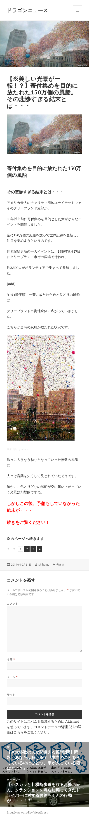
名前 (11, 659)
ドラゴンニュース (27, 10)
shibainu (43, 565)
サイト (11, 695)
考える (60, 565)
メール (12, 677)
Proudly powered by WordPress (27, 812)
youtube (24, 449)
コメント (12, 604)
